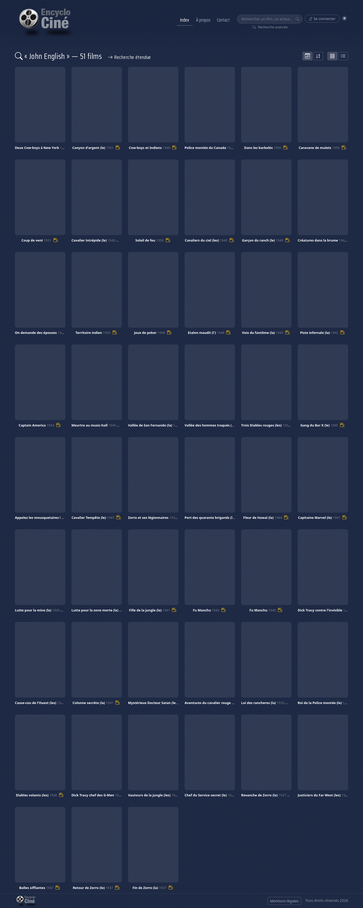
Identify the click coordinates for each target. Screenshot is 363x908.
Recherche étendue (129, 57)
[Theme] (344, 18)
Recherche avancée (270, 27)
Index (184, 20)
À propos (203, 20)
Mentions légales (284, 900)
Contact (223, 20)
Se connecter (322, 18)
